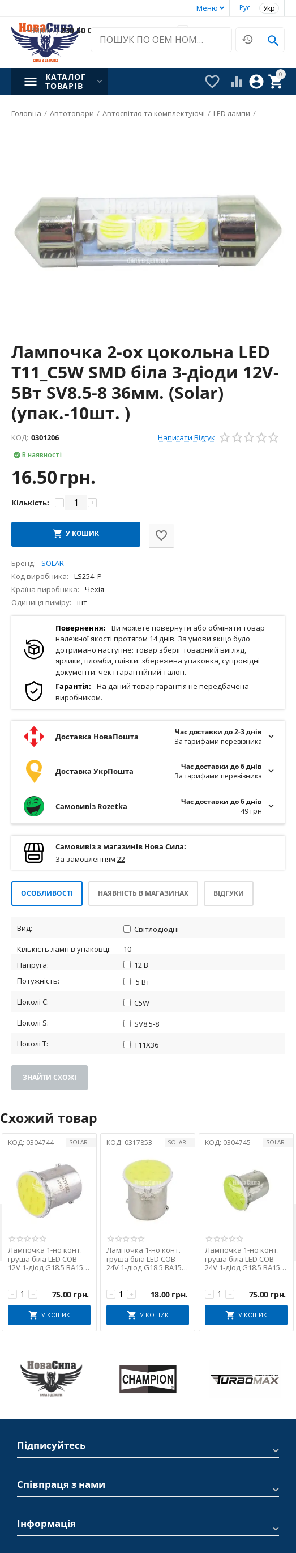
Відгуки (228, 893)
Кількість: (30, 502)
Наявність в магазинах (143, 893)
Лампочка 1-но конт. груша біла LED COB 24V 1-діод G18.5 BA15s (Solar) (146, 1259)
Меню (207, 8)
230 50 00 (61, 31)
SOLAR (78, 1142)
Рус (244, 7)
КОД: (19, 437)
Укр (269, 8)
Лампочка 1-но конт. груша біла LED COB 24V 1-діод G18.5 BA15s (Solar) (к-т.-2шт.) (244, 1259)
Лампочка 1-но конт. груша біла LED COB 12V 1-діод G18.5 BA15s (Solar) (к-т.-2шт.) (47, 1259)
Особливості (47, 893)
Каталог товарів (65, 82)
